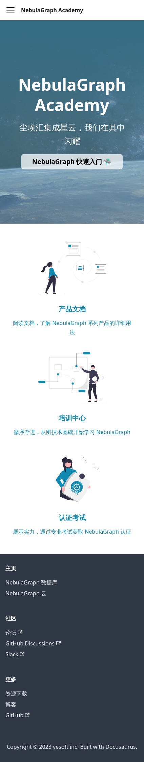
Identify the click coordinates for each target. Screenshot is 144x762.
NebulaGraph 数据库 (31, 582)
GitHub (17, 715)
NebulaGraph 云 (25, 593)
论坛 (13, 632)
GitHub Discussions (33, 643)
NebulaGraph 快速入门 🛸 (72, 161)
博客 (10, 704)
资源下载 (16, 693)
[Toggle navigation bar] (10, 10)
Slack (14, 654)
